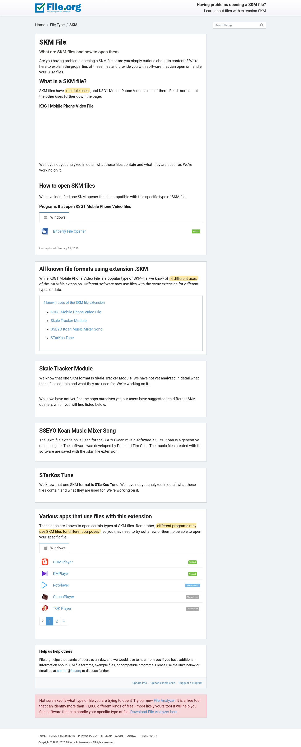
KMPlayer (61, 573)
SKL (145, 735)
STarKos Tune (62, 338)
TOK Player (62, 608)
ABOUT (119, 735)
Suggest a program (191, 682)
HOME (42, 735)
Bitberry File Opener (69, 231)
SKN (152, 735)
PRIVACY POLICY (88, 735)
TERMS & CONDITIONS (62, 735)
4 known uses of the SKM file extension (74, 302)
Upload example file (162, 682)
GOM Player (63, 562)
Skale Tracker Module (69, 320)
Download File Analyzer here (153, 712)
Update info (140, 682)
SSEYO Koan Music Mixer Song (77, 329)
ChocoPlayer (63, 597)
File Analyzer (164, 700)
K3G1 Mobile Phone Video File (76, 312)
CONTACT (132, 735)
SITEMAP (106, 735)
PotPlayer (61, 585)
